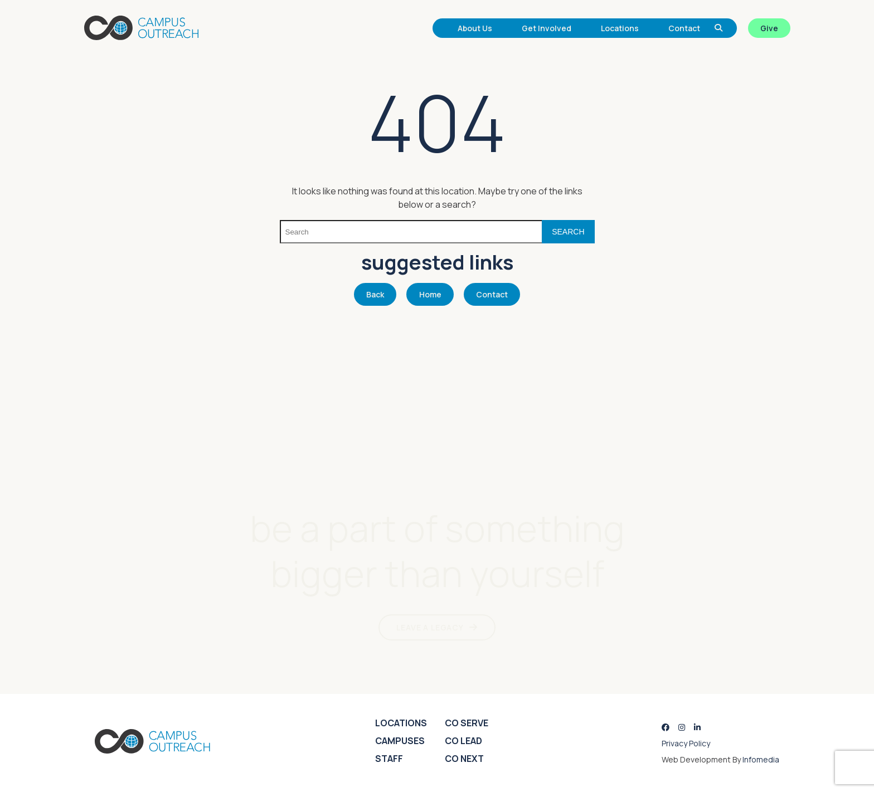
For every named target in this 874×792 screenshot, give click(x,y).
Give (769, 28)
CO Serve (466, 723)
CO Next (464, 758)
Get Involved (546, 28)
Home (430, 294)
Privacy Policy (686, 743)
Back (375, 294)
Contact (684, 28)
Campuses (400, 741)
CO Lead (463, 741)
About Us (475, 28)
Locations (620, 28)
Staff (389, 758)
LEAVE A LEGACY (430, 627)
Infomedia (760, 759)
